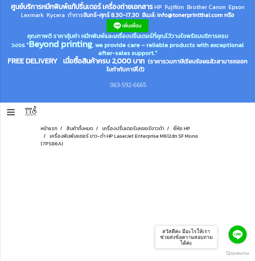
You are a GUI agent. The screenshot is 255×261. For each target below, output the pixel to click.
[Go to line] (238, 234)
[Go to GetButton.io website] (237, 253)
